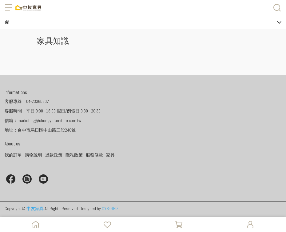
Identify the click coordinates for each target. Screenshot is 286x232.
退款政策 (53, 155)
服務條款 (94, 155)
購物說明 (33, 155)
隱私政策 (74, 155)
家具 (110, 155)
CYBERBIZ (110, 208)
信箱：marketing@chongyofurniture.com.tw (43, 120)
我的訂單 (13, 155)
